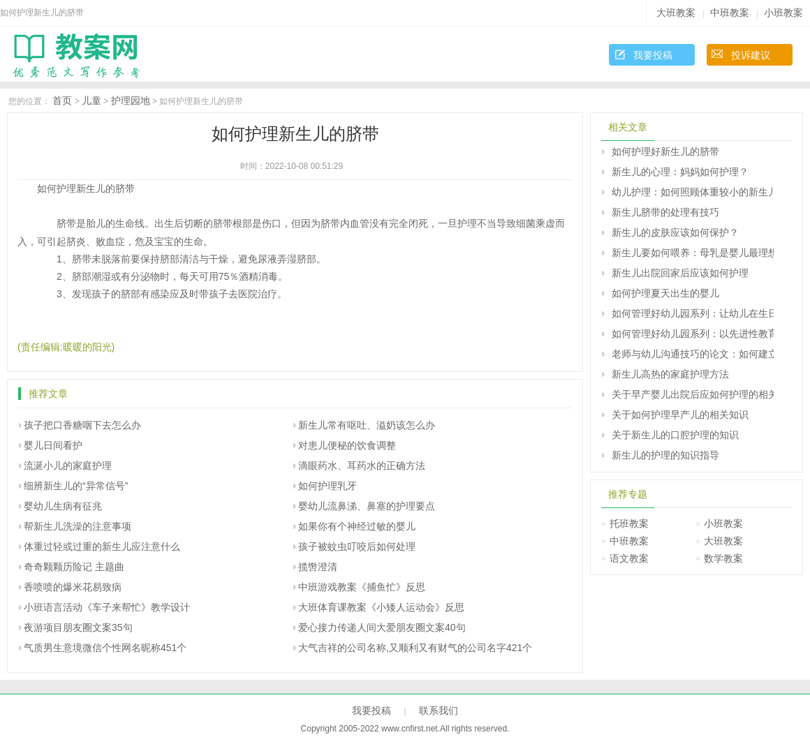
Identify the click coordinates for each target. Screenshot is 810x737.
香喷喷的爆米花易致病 (73, 587)
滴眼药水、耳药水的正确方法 (361, 465)
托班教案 (629, 523)
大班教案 (675, 12)
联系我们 (438, 710)
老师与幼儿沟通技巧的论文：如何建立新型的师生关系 (693, 353)
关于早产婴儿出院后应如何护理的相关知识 (693, 394)
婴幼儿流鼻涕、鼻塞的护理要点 (366, 506)
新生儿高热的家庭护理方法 (670, 374)
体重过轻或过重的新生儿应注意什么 (102, 546)
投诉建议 (750, 55)
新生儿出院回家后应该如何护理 (680, 272)
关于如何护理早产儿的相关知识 (680, 414)
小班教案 (783, 12)
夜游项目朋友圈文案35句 (78, 627)
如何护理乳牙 (327, 485)
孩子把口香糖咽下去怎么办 (82, 425)
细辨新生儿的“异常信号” (76, 485)
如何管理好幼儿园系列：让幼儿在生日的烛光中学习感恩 (693, 313)
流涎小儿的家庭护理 (68, 465)
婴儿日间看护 (53, 445)
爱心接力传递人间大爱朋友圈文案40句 (382, 627)
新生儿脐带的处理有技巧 (665, 212)
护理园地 (130, 100)
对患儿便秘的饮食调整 (347, 445)
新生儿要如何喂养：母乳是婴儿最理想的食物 (693, 252)
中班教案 (729, 12)
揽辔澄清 (317, 566)
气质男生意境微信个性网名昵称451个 (105, 647)
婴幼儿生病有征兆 (63, 506)
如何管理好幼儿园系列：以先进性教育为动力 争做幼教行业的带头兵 (693, 333)
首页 (62, 100)
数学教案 (723, 558)
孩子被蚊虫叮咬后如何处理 (356, 546)
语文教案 (629, 558)
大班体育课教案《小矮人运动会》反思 (381, 607)
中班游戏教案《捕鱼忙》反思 (361, 587)
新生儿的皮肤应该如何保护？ (675, 232)
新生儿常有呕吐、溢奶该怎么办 (366, 425)
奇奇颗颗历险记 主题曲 (74, 566)
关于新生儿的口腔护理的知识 (675, 434)
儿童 (91, 100)
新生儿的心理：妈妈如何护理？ (680, 171)
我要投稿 (652, 55)
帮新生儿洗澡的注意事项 (77, 526)
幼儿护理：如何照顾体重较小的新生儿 (693, 192)
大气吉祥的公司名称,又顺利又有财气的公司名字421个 (415, 647)
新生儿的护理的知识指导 (665, 455)
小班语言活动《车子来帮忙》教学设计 (107, 607)
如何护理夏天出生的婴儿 (665, 293)
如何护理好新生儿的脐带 (665, 151)
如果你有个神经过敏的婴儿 (356, 526)
